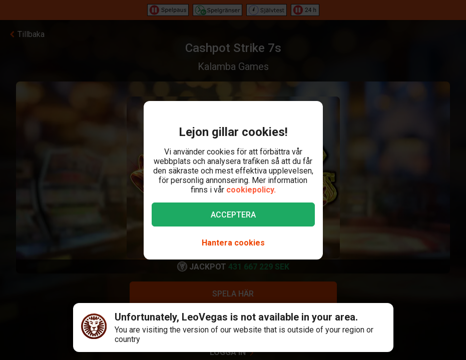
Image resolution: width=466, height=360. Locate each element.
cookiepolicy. (251, 189)
